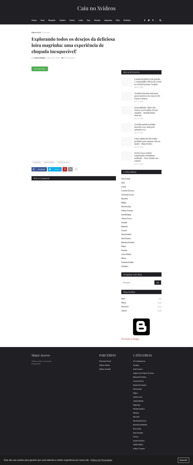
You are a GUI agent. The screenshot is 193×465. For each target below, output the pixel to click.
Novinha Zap (126, 206)
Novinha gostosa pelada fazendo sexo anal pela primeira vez (144, 127)
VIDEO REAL (138, 445)
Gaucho (124, 250)
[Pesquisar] (138, 282)
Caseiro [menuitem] (62, 20)
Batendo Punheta (127, 242)
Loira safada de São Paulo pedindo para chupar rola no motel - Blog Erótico (147, 141)
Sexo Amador (126, 234)
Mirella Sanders (139, 409)
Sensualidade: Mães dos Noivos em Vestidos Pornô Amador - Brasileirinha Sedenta (146, 111)
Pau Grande (125, 179)
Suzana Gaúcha (138, 441)
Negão (123, 203)
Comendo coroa (127, 195)
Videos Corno (126, 218)
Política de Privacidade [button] (101, 460)
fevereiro (141, 307)
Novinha (124, 199)
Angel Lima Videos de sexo (143, 373)
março (141, 302)
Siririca (135, 437)
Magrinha (136, 405)
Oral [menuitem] (117, 20)
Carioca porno (138, 381)
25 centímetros (139, 361)
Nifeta (123, 258)
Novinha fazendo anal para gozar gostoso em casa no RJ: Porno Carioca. (147, 96)
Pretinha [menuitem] (127, 20)
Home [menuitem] (34, 20)
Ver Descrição (39, 69)
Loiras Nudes (126, 254)
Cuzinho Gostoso (127, 191)
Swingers (124, 266)
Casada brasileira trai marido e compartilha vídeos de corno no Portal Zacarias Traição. (148, 82)
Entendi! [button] (183, 460)
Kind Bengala (126, 214)
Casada (124, 230)
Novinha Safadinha (140, 425)
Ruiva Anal (137, 429)
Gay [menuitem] (88, 20)
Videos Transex (127, 210)
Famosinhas (137, 389)
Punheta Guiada (127, 262)
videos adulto (49, 162)
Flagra (123, 246)
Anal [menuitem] (42, 20)
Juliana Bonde (138, 401)
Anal (123, 183)
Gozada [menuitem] (97, 20)
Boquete (124, 226)
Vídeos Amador (105, 369)
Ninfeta (136, 413)
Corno (123, 187)
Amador (124, 222)
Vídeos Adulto (104, 365)
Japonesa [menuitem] (108, 20)
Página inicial (36, 32)
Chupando (46, 32)
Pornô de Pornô (105, 361)
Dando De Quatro (139, 385)
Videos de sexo (63, 162)
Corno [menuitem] (72, 20)
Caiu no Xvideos (96, 8)
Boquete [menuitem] (51, 20)
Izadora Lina (137, 397)
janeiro (141, 311)
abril (141, 299)
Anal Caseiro (126, 238)
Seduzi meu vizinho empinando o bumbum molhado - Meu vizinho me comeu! (146, 157)
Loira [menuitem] (81, 20)
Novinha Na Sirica (139, 421)
